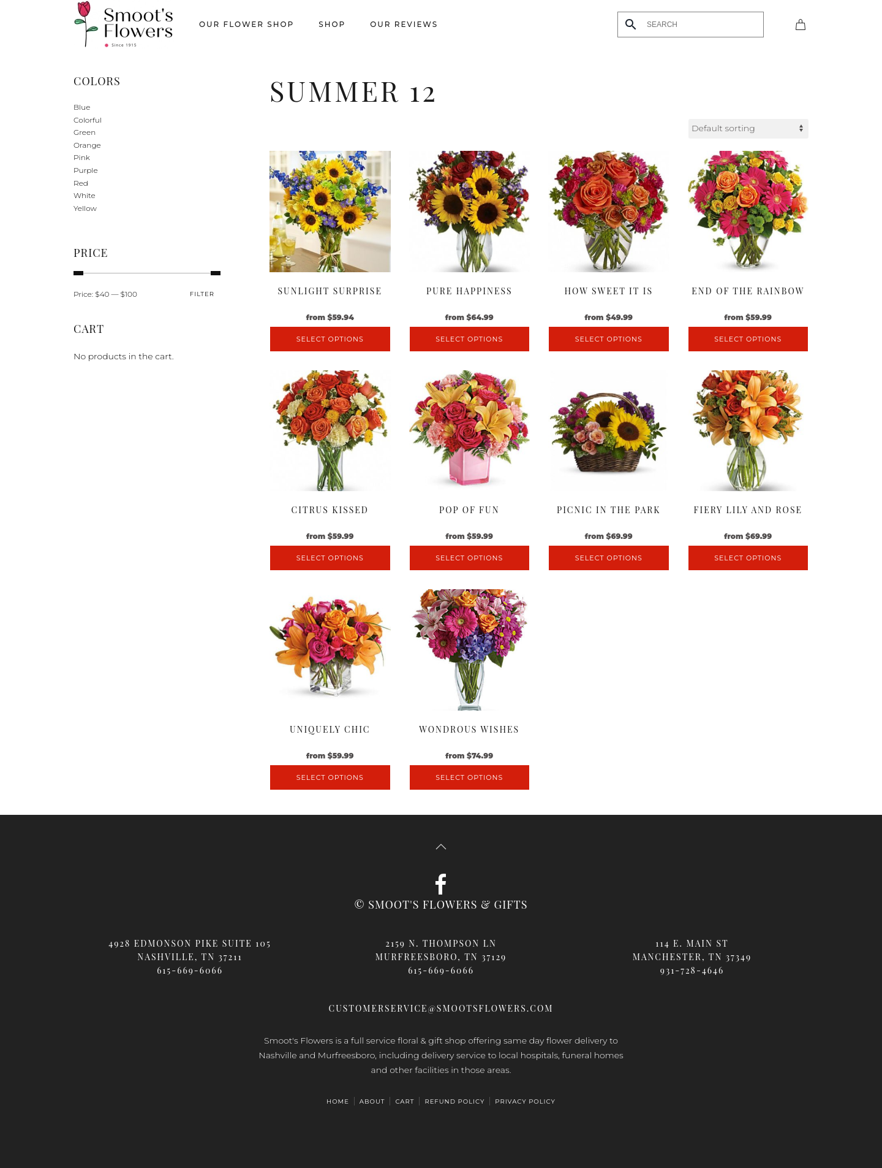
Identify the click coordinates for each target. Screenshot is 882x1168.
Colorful (88, 119)
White (85, 195)
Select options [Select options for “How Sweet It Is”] (609, 339)
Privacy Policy (525, 1101)
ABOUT (372, 1101)
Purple (86, 170)
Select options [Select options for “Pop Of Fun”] (469, 558)
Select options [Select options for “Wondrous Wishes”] (469, 777)
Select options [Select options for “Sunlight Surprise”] (330, 339)
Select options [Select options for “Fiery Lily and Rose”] (748, 558)
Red (81, 183)
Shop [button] (331, 24)
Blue (82, 107)
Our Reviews (404, 24)
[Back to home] (124, 24)
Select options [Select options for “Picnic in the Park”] (609, 558)
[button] (441, 847)
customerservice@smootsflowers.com (441, 1008)
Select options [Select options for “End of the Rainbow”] (748, 339)
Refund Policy (454, 1101)
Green (85, 132)
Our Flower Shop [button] (246, 24)
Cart (404, 1101)
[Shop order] (748, 129)
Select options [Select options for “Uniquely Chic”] (330, 777)
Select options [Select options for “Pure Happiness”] (469, 339)
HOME (337, 1101)
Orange (87, 145)
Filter (202, 294)
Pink (82, 157)
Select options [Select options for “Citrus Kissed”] (330, 558)
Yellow (85, 208)
